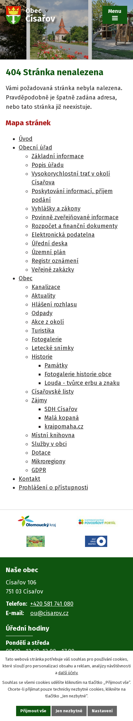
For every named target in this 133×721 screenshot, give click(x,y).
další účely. (68, 672)
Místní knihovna (53, 435)
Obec (26, 278)
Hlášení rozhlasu (54, 304)
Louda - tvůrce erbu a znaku (82, 382)
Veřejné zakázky (53, 269)
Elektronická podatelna (63, 234)
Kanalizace (46, 287)
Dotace (41, 452)
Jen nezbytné (69, 710)
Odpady (42, 313)
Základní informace (58, 156)
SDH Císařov (60, 409)
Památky (56, 365)
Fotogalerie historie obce (77, 374)
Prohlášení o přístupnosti (53, 487)
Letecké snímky (53, 348)
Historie (42, 356)
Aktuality (43, 295)
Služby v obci (49, 444)
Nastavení (102, 710)
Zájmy (39, 400)
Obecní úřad (35, 147)
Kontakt (29, 478)
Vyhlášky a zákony (56, 208)
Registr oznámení (55, 260)
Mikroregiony (48, 461)
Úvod (26, 138)
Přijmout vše (33, 710)
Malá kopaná (61, 417)
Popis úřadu (48, 165)
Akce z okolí (48, 321)
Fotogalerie (47, 339)
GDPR (39, 470)
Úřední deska (50, 243)
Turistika (43, 330)
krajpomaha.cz (63, 426)
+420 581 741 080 (51, 603)
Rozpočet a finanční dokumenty (75, 226)
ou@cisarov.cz (49, 613)
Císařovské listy (53, 391)
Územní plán (49, 252)
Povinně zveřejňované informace (75, 217)
